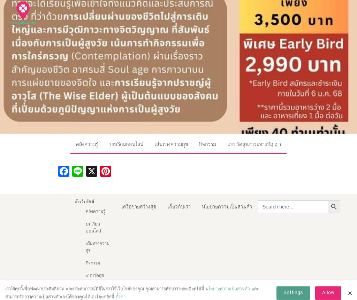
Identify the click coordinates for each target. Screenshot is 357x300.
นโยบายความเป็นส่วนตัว (227, 207)
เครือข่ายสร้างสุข (138, 207)
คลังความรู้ (87, 144)
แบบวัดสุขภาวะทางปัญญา (254, 144)
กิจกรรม (207, 144)
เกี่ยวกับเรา (179, 207)
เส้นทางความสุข (171, 144)
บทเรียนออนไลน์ (126, 144)
